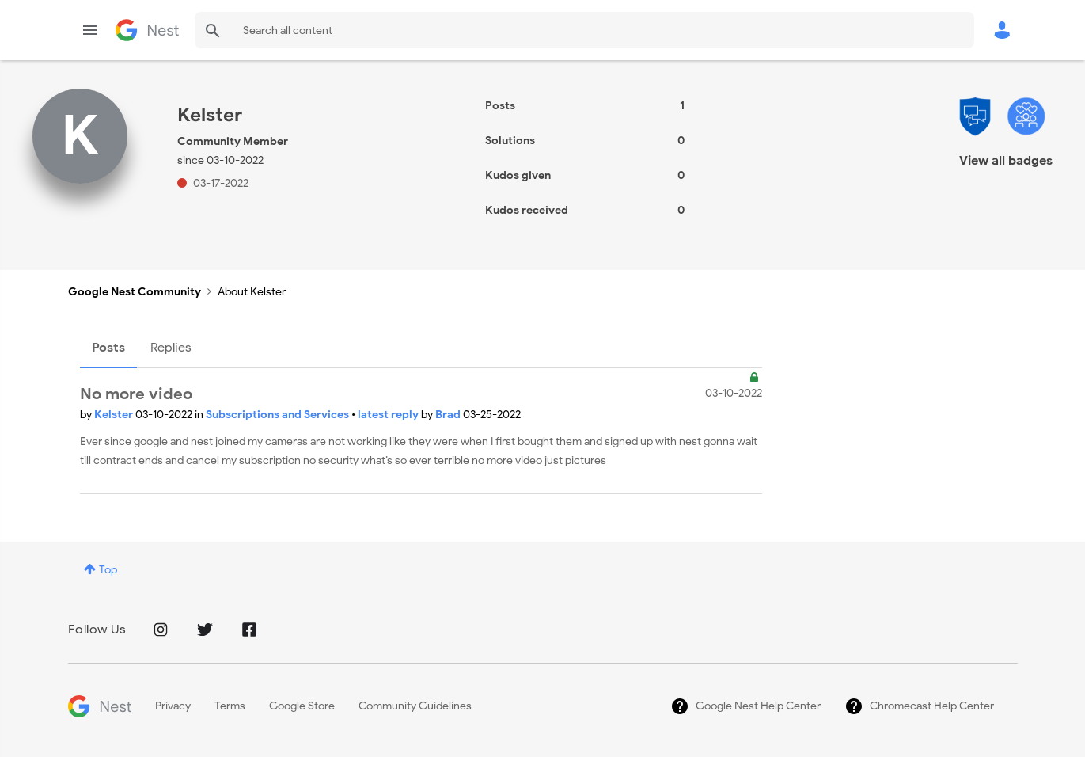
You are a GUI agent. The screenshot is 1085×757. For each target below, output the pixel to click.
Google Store (302, 706)
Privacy (173, 706)
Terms (229, 706)
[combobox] (584, 30)
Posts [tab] (108, 348)
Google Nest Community (147, 30)
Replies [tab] (171, 348)
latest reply (389, 414)
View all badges (1006, 161)
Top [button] (108, 569)
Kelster (114, 414)
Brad (449, 414)
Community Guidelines (415, 706)
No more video (136, 394)
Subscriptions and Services (278, 414)
